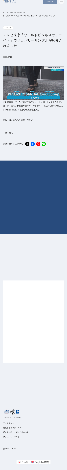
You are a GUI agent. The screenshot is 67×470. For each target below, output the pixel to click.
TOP (4, 12)
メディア (19, 12)
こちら (16, 120)
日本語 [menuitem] (25, 462)
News (11, 12)
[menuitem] (23, 462)
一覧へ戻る (8, 133)
